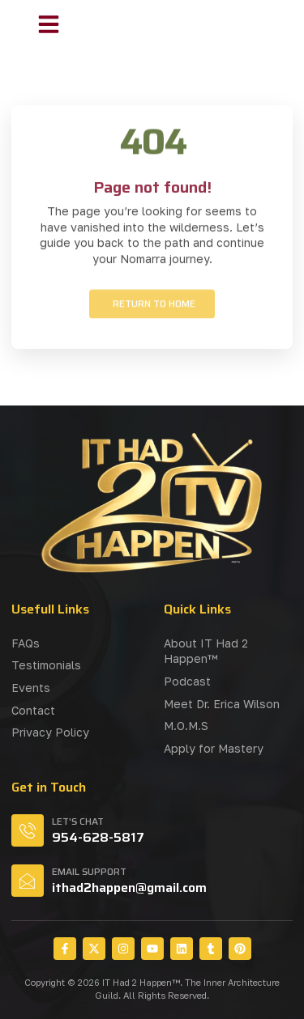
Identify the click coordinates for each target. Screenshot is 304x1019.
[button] (49, 24)
